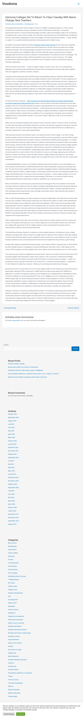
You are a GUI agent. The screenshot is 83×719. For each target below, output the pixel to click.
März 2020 (11, 504)
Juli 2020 (11, 491)
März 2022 (11, 437)
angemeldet (16, 320)
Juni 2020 (11, 494)
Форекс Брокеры (14, 689)
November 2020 (13, 481)
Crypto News (12, 549)
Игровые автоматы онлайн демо (19, 633)
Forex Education (13, 563)
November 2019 (13, 517)
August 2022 (12, 421)
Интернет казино (14, 636)
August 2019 (12, 524)
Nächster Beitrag (74, 308)
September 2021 (13, 457)
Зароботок (11, 613)
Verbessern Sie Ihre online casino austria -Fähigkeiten (25, 370)
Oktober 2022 (12, 414)
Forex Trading (12, 573)
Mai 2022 (11, 431)
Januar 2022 (12, 444)
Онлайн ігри (12, 666)
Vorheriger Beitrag (9, 308)
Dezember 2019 (13, 514)
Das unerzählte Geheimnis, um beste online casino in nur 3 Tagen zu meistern (33, 374)
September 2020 (13, 487)
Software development (15, 593)
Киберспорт (12, 653)
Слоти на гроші (13, 679)
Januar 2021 (12, 474)
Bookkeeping (12, 546)
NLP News (11, 583)
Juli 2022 (11, 424)
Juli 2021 (11, 461)
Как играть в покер (14, 649)
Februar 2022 (12, 441)
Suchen (6, 345)
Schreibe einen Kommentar (14, 24)
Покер (10, 676)
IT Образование (13, 579)
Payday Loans (12, 589)
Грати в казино (13, 609)
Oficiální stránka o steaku (16, 364)
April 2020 (11, 501)
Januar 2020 (12, 511)
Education (11, 556)
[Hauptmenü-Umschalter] (79, 4)
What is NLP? (12, 603)
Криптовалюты (13, 656)
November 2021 (13, 451)
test (9, 596)
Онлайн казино (13, 669)
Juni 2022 (11, 427)
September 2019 (13, 521)
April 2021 (11, 467)
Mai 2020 (11, 497)
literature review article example (45, 45)
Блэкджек (11, 606)
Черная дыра (12, 696)
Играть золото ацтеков (16, 623)
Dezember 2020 (13, 477)
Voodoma (9, 4)
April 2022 (11, 434)
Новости (11, 663)
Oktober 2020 (12, 484)
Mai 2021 (11, 464)
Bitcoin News (12, 543)
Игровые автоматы (15, 626)
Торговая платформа (15, 683)
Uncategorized (29, 24)
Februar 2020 (12, 507)
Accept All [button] (21, 714)
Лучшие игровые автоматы (17, 659)
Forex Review (12, 566)
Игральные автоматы (15, 619)
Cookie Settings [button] (9, 714)
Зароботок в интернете (16, 616)
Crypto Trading (13, 553)
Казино (10, 646)
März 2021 (11, 471)
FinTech (10, 559)
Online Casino (12, 586)
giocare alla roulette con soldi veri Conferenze (23, 367)
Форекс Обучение (14, 693)
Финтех (10, 686)
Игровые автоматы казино (17, 629)
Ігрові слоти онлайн (15, 643)
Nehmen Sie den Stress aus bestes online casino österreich (27, 377)
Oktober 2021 (12, 454)
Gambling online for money (17, 576)
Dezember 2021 (13, 447)
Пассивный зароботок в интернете (20, 673)
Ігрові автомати (13, 639)
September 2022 (13, 417)
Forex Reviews (13, 569)
